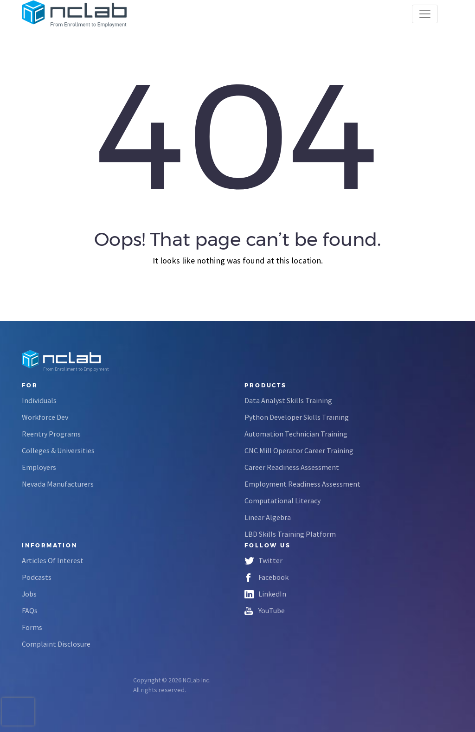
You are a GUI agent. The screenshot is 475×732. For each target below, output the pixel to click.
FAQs (30, 610)
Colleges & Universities (58, 450)
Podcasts (36, 577)
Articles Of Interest (52, 560)
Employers (39, 467)
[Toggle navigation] (425, 14)
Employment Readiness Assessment (302, 483)
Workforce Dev (45, 417)
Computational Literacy (282, 500)
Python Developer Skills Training (296, 417)
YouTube (271, 610)
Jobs (29, 593)
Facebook (273, 577)
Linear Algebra (267, 517)
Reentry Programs (51, 433)
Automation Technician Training (295, 433)
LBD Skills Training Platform (290, 534)
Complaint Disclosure (56, 644)
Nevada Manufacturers (58, 483)
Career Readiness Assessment (291, 467)
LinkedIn (272, 593)
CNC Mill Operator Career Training (298, 450)
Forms (32, 627)
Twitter (270, 560)
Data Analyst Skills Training (288, 400)
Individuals (39, 400)
